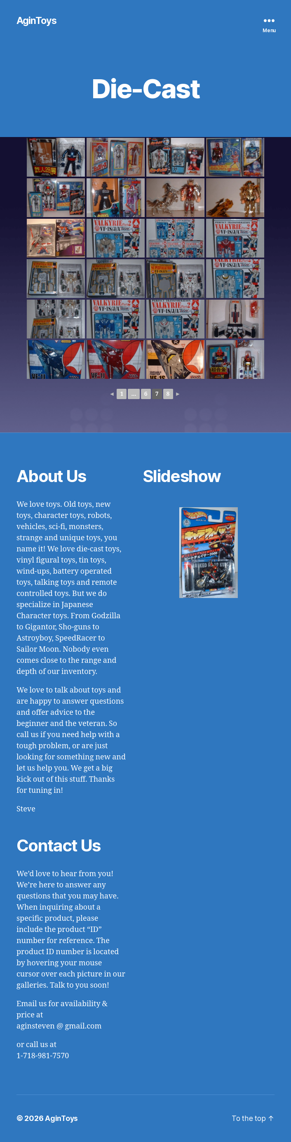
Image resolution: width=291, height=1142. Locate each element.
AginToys (36, 21)
